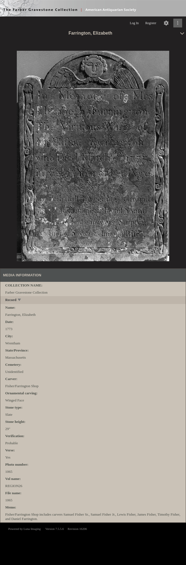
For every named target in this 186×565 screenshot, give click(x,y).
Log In (134, 23)
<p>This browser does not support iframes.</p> (93, 543)
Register (150, 23)
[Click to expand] (177, 23)
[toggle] (20, 300)
